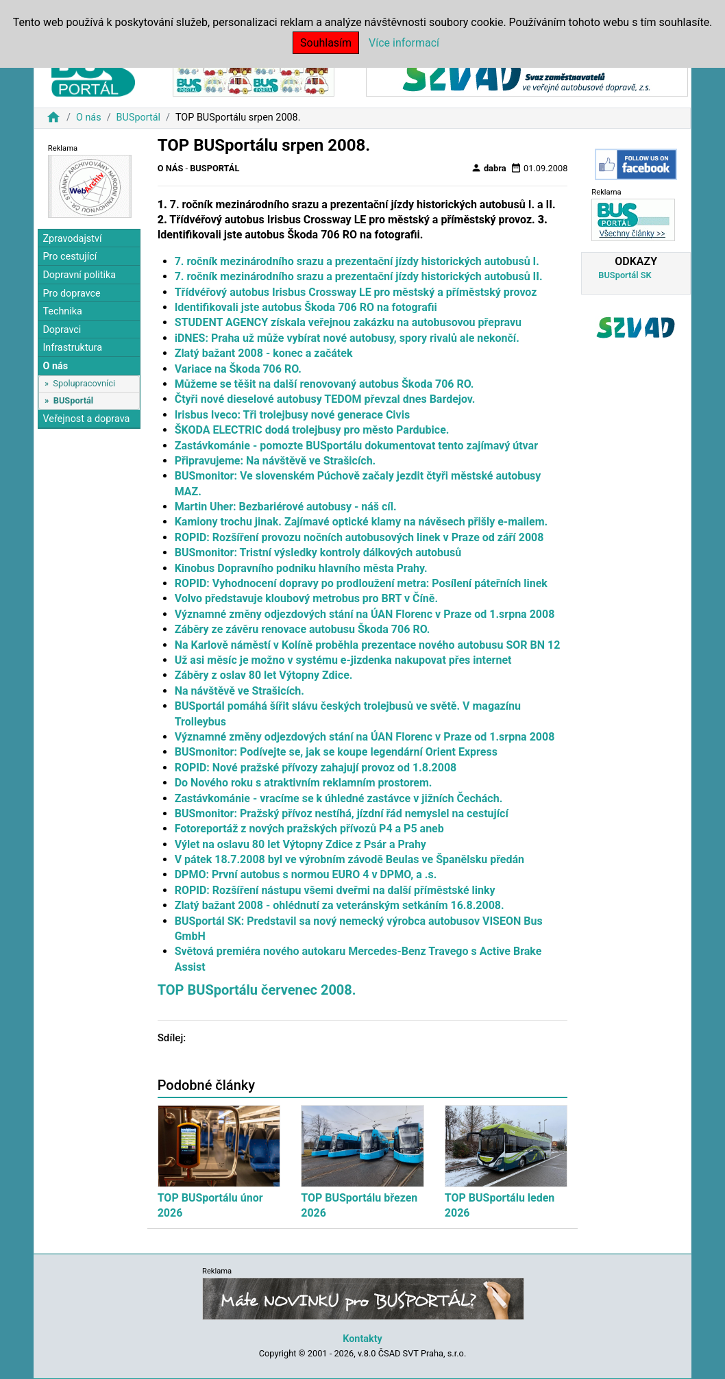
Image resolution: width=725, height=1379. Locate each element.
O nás (88, 117)
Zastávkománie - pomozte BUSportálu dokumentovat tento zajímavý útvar (356, 445)
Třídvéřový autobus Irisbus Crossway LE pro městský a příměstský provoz (356, 292)
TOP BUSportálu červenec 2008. (257, 990)
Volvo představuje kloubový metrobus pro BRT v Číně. (306, 598)
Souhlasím (326, 42)
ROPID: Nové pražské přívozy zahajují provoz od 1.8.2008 (316, 767)
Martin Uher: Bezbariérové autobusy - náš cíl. (286, 506)
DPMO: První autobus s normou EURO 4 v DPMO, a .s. (306, 874)
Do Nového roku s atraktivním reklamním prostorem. (303, 782)
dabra (488, 167)
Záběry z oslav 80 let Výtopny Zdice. (264, 675)
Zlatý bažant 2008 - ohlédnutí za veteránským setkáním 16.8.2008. (339, 905)
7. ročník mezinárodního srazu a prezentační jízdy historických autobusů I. (357, 261)
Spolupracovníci (84, 383)
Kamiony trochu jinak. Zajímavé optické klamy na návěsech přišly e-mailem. (361, 521)
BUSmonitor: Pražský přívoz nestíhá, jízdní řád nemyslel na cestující (341, 813)
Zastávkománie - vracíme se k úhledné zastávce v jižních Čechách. (339, 798)
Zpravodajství (71, 239)
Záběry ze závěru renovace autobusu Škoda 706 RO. (302, 629)
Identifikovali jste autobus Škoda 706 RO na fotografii (306, 307)
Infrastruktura (72, 347)
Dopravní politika (79, 275)
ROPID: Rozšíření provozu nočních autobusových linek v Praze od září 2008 (359, 537)
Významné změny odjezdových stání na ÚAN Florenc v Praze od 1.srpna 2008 (365, 614)
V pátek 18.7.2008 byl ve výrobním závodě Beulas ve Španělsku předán (349, 859)
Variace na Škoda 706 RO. (238, 368)
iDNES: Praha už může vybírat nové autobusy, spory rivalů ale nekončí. (347, 338)
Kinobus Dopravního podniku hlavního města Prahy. (301, 568)
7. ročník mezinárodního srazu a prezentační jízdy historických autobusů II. (359, 276)
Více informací (404, 42)
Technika (62, 311)
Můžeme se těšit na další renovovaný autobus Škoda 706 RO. (324, 383)
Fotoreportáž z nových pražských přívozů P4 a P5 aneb (309, 828)
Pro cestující (69, 256)
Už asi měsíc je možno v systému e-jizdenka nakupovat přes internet (343, 660)
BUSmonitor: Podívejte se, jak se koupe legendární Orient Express (336, 751)
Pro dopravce (71, 293)
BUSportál (138, 117)
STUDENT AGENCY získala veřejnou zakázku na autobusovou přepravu (348, 322)
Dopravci (61, 330)
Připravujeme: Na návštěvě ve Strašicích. (275, 460)
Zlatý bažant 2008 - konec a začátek (264, 353)
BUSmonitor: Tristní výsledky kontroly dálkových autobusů (318, 552)
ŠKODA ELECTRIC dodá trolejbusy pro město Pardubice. (312, 429)
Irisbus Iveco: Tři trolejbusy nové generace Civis (292, 414)
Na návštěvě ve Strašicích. (239, 690)
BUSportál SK (624, 275)
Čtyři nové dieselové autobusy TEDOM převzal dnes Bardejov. (325, 399)
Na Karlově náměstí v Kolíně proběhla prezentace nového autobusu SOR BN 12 (368, 644)
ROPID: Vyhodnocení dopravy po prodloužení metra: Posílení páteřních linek (361, 583)
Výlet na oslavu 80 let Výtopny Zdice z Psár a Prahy (300, 844)
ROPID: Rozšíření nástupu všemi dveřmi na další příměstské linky (335, 890)
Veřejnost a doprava (86, 419)
